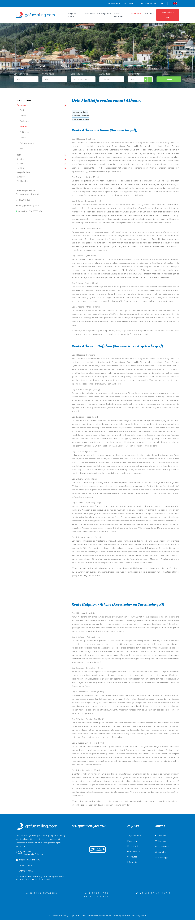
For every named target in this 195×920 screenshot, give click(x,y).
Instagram (161, 841)
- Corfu (21, 110)
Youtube (160, 852)
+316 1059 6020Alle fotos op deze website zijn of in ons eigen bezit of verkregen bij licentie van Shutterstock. (40, 875)
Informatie (132, 862)
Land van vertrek (26, 77)
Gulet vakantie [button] (118, 15)
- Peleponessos (25, 143)
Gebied (65, 66)
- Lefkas (22, 115)
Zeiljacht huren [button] (72, 15)
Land (42, 66)
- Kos (20, 148)
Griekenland (22, 105)
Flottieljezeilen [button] (104, 13)
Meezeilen (132, 841)
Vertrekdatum (77, 74)
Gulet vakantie (133, 851)
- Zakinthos (23, 132)
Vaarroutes (132, 857)
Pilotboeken (22, 181)
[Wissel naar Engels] (175, 3)
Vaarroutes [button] (136, 13)
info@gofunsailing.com (153, 3)
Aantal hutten (134, 74)
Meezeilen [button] (90, 13)
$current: (54, 79)
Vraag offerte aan (168, 15)
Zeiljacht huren (134, 835)
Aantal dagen (105, 74)
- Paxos (21, 137)
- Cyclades (23, 121)
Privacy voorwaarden (102, 915)
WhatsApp (161, 857)
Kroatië (20, 159)
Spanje (20, 163)
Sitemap (117, 915)
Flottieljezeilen (133, 846)
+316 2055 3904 (24, 200)
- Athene (22, 126)
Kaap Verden (23, 172)
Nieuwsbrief (162, 847)
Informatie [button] (149, 13)
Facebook (160, 835)
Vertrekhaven (48, 74)
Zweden (20, 177)
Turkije (20, 168)
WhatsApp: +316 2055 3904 (122, 3)
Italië (18, 155)
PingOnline (141, 915)
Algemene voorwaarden (81, 915)
